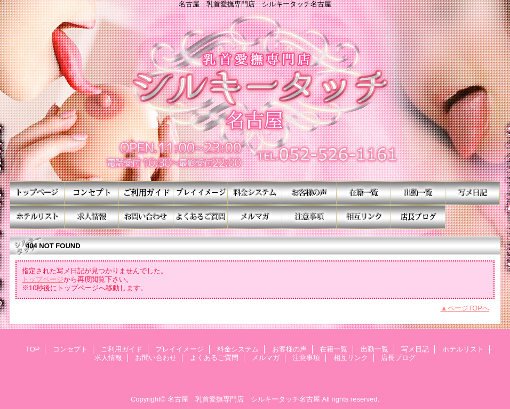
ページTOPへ (469, 308)
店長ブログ (418, 217)
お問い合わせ (146, 217)
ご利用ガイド (146, 193)
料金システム (255, 193)
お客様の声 (309, 193)
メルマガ (255, 217)
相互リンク (364, 217)
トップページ (42, 279)
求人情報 (92, 217)
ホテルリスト (37, 217)
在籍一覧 (364, 193)
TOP (37, 193)
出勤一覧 (418, 193)
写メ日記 (472, 193)
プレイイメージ (200, 193)
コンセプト (92, 193)
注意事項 (309, 217)
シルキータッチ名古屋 (255, 94)
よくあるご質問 (200, 217)
